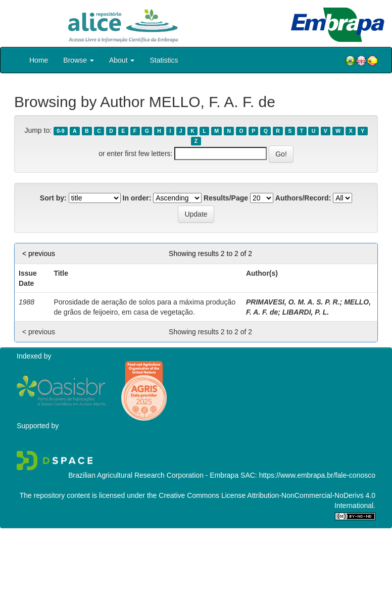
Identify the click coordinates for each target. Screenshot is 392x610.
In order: (137, 198)
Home (38, 60)
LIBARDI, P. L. (305, 312)
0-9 (60, 131)
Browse (78, 60)
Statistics (164, 60)
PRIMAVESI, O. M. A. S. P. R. (293, 302)
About (121, 60)
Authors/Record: (303, 198)
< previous (38, 253)
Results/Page (226, 198)
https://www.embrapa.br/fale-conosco (317, 475)
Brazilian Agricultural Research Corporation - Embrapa (153, 475)
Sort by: (53, 198)
